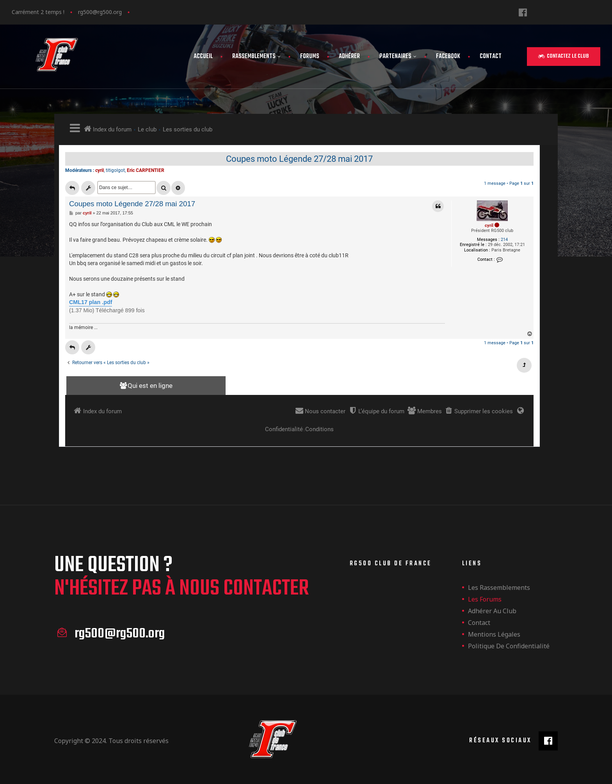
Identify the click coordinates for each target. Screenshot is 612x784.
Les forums (485, 599)
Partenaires (397, 56)
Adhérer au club (492, 611)
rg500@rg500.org (100, 12)
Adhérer (349, 56)
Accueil (203, 56)
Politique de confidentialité (509, 646)
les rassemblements (499, 587)
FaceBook (448, 56)
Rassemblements (256, 56)
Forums (309, 56)
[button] (563, 56)
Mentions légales (494, 634)
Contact (491, 56)
